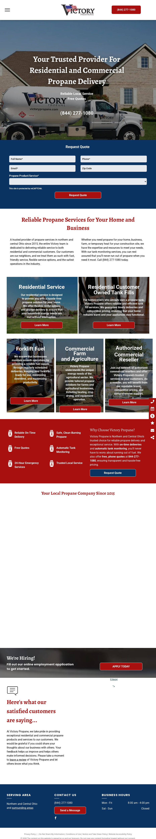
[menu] (7, 10)
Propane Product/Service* (24, 175)
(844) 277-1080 (76, 113)
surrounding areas (22, 807)
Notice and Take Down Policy (95, 834)
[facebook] (55, 818)
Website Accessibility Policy (120, 834)
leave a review (18, 759)
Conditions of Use (73, 834)
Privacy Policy (30, 834)
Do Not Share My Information (51, 834)
